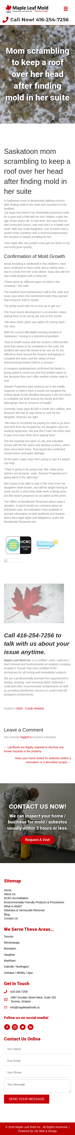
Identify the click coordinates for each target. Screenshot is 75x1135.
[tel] (37, 1072)
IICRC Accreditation (16, 898)
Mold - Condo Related (30, 708)
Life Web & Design (45, 1131)
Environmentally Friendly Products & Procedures (34, 902)
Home (7, 890)
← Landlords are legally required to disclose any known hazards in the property (34, 749)
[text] (37, 1049)
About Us (10, 894)
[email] (37, 1061)
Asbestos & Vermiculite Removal (24, 910)
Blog (7, 914)
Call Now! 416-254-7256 (39, 19)
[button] (37, 839)
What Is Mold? (13, 906)
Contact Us (11, 918)
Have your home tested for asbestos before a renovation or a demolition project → (43, 760)
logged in (26, 737)
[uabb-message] (37, 1086)
